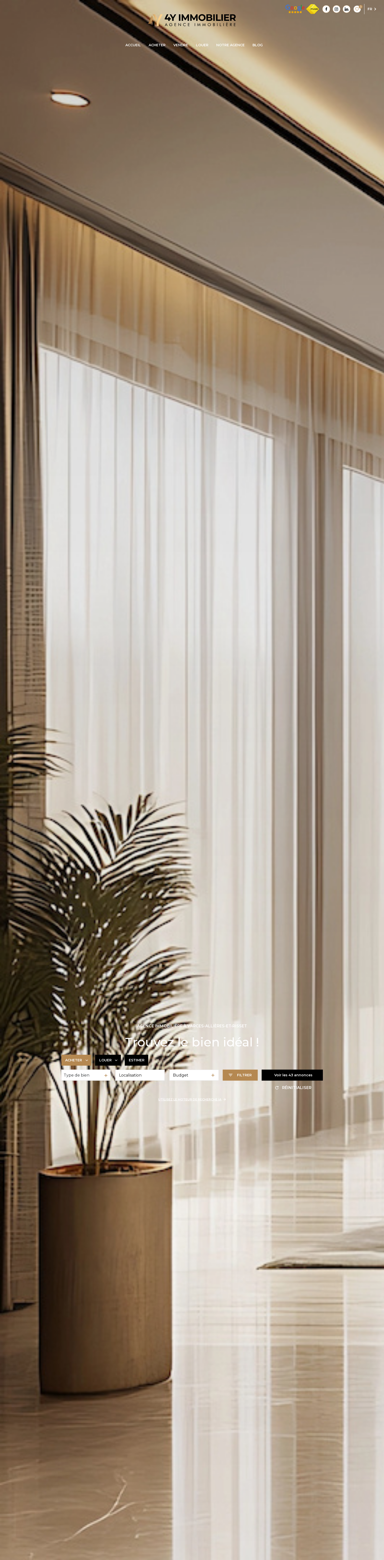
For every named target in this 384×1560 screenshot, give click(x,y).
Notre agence (230, 45)
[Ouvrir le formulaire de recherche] (240, 1075)
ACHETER (157, 45)
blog (257, 45)
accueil (133, 45)
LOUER (202, 45)
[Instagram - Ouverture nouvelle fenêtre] (336, 9)
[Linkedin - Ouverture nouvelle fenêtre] (346, 9)
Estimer (136, 1060)
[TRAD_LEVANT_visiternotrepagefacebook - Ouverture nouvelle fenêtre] (326, 9)
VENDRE (180, 45)
